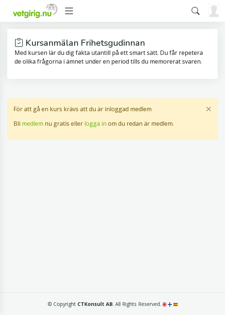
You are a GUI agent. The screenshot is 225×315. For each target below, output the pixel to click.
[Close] (208, 109)
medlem (32, 124)
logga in (95, 124)
